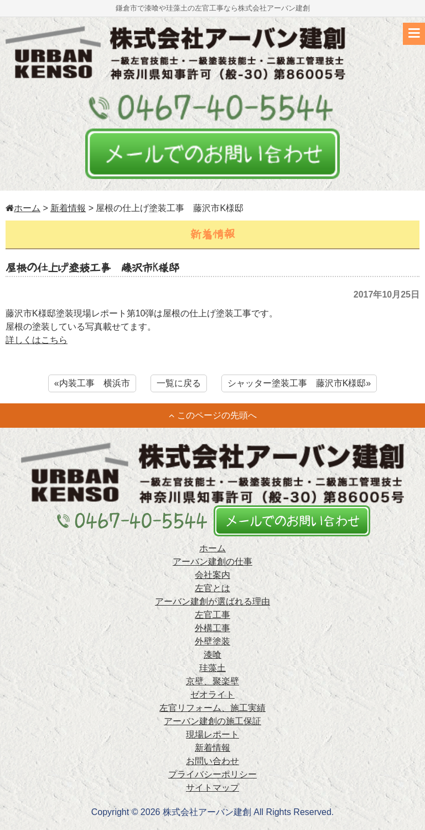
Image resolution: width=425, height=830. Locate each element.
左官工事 (212, 614)
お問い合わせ (212, 761)
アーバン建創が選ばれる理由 (212, 601)
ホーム (23, 208)
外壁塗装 (212, 641)
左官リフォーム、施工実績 (212, 708)
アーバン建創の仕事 (212, 561)
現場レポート (212, 734)
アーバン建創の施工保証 (212, 721)
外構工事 (212, 628)
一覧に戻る (179, 383)
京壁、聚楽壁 (212, 681)
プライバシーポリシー (212, 774)
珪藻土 (212, 668)
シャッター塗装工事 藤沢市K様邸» (299, 383)
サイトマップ (212, 787)
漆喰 (212, 654)
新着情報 (68, 208)
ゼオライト (212, 694)
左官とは (212, 588)
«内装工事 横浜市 (92, 383)
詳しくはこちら (37, 340)
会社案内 (212, 575)
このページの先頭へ (213, 415)
